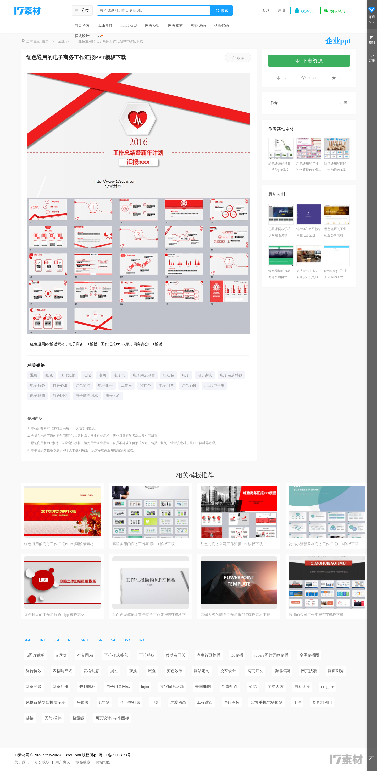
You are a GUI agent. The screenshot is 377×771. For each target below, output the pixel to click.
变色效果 (175, 671)
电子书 (119, 375)
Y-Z (142, 640)
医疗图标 (232, 702)
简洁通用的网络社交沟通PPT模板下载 (336, 167)
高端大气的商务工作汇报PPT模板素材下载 (235, 615)
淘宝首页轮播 (208, 655)
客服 (372, 57)
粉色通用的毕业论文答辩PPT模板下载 (308, 167)
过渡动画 (178, 702)
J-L (70, 640)
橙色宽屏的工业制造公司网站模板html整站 (335, 232)
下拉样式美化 (116, 655)
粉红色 (168, 375)
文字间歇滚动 (172, 687)
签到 (372, 39)
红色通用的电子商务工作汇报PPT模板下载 (110, 41)
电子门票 (166, 385)
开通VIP (372, 15)
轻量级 (79, 718)
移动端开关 (176, 655)
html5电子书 (214, 385)
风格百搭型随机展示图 (45, 702)
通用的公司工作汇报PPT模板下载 (316, 615)
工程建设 (205, 702)
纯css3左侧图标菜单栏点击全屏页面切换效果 (308, 232)
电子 (186, 375)
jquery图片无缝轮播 (271, 655)
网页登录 (34, 687)
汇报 (87, 375)
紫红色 (145, 385)
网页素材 (175, 26)
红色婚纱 (189, 385)
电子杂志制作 (144, 375)
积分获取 (42, 762)
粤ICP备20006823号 (115, 755)
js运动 (61, 655)
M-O (84, 640)
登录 (266, 10)
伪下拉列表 (130, 702)
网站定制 (202, 671)
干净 (297, 702)
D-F (43, 640)
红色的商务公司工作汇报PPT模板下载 (232, 544)
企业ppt (63, 41)
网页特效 (82, 26)
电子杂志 (204, 375)
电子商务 (37, 385)
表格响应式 (63, 671)
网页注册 (61, 687)
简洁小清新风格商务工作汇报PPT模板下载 (323, 544)
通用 (33, 375)
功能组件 (230, 687)
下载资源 (309, 60)
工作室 (126, 385)
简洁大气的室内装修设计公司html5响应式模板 (308, 274)
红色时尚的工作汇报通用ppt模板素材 (54, 615)
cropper (327, 687)
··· (98, 36)
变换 (133, 671)
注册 (281, 10)
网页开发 (255, 671)
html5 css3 (128, 26)
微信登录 (334, 10)
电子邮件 (105, 385)
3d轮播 (237, 655)
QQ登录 (304, 10)
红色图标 (60, 396)
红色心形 (60, 385)
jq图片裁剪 (35, 655)
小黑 (343, 103)
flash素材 (105, 26)
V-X (128, 640)
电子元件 (113, 396)
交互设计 (228, 671)
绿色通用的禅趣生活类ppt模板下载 (280, 167)
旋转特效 (34, 671)
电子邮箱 (37, 396)
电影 (155, 702)
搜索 (221, 10)
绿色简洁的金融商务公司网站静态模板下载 (279, 274)
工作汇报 (68, 375)
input (145, 687)
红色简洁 (83, 385)
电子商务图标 (87, 396)
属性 (114, 671)
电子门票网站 (118, 687)
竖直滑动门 (322, 702)
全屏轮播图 (309, 655)
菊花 (253, 687)
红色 (49, 375)
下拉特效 (147, 655)
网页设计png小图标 (112, 718)
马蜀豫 (82, 702)
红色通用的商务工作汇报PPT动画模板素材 (59, 544)
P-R (99, 640)
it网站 (104, 702)
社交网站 (85, 655)
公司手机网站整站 (266, 702)
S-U (113, 640)
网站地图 (103, 762)
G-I (56, 640)
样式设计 (82, 36)
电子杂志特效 (231, 375)
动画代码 (221, 26)
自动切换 (303, 687)
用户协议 (62, 762)
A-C (28, 640)
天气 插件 (53, 718)
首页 (45, 41)
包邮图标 (87, 687)
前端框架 (282, 671)
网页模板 (152, 26)
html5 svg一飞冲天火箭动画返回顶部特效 (335, 274)
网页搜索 (309, 671)
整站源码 (198, 26)
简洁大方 (276, 687)
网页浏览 (336, 671)
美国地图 (203, 687)
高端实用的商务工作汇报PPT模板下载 (143, 544)
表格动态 (91, 671)
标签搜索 (82, 762)
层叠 (152, 671)
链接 (30, 718)
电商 (102, 375)
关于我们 (21, 762)
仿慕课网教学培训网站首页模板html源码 (280, 232)
